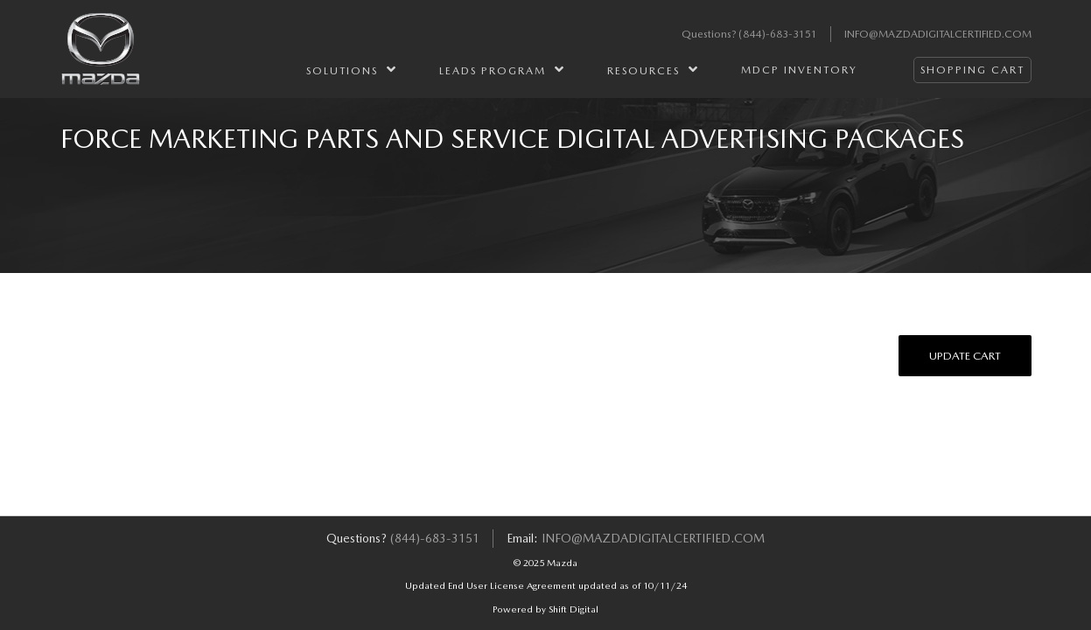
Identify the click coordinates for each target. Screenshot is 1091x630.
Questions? (710, 34)
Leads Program (502, 69)
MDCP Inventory (799, 70)
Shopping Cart (972, 70)
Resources (653, 69)
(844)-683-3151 (777, 34)
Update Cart (965, 355)
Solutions (351, 69)
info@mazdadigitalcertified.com (938, 34)
